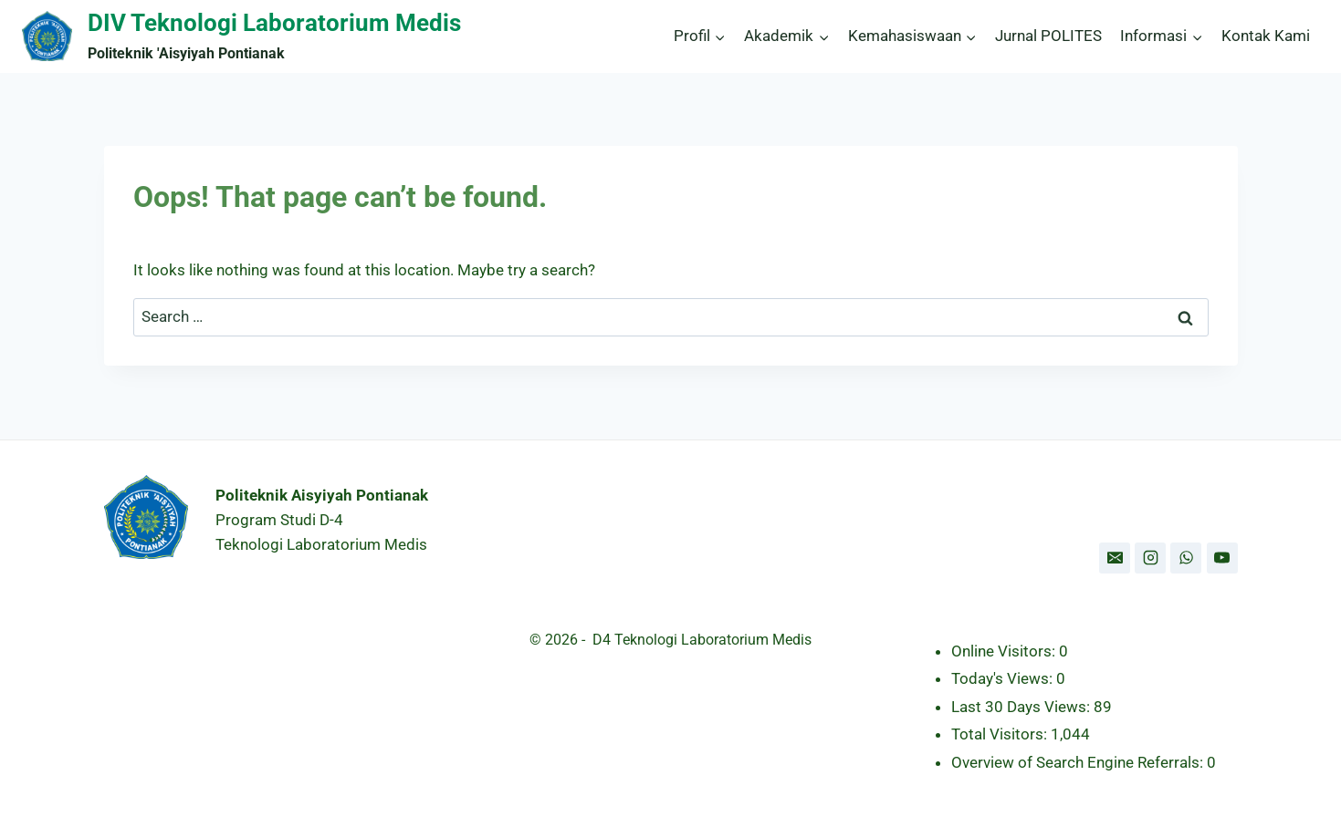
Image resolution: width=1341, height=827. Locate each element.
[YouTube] (1222, 558)
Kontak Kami (1265, 35)
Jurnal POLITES (1048, 35)
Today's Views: (1003, 678)
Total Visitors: (1001, 734)
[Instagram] (1150, 558)
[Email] (1114, 558)
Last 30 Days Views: (1022, 707)
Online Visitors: (1005, 651)
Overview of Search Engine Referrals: (1079, 762)
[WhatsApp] (1185, 558)
